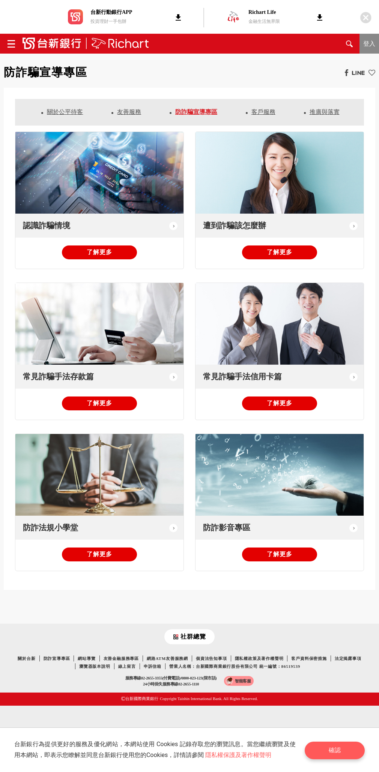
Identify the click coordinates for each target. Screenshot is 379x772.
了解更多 (99, 252)
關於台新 (26, 658)
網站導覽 (86, 658)
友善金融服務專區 (121, 658)
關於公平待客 (65, 112)
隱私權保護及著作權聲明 (239, 755)
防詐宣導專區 (57, 658)
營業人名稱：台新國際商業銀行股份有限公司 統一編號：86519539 (234, 666)
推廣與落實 (325, 112)
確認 (336, 749)
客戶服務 (263, 112)
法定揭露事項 (348, 658)
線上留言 (127, 666)
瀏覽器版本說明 (94, 666)
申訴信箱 (152, 666)
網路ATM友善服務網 (167, 658)
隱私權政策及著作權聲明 (259, 658)
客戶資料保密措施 (308, 658)
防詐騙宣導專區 (196, 112)
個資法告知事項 (211, 658)
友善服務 (129, 112)
